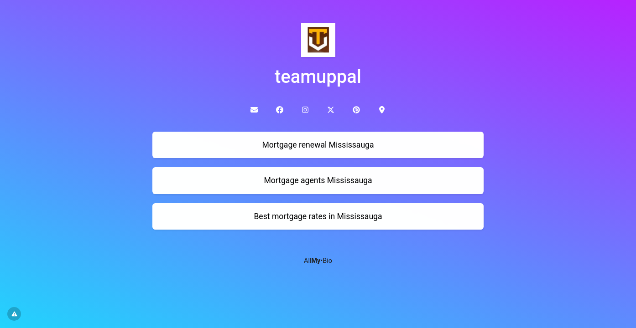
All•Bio (318, 261)
